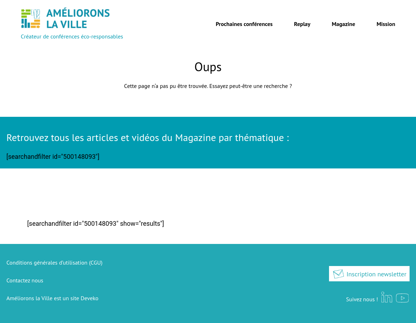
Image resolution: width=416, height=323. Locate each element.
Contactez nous (24, 280)
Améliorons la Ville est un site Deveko (52, 298)
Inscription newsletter (369, 274)
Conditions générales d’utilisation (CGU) (54, 262)
